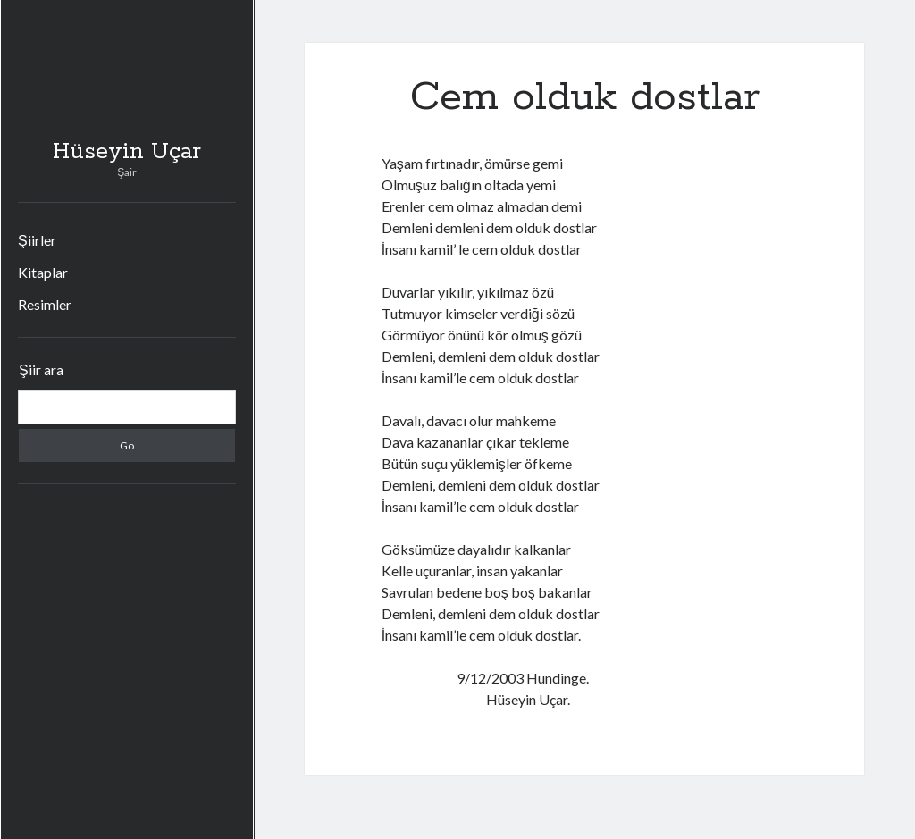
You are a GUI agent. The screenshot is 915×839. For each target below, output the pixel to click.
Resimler (44, 304)
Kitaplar (43, 272)
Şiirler (37, 239)
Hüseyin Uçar (127, 152)
